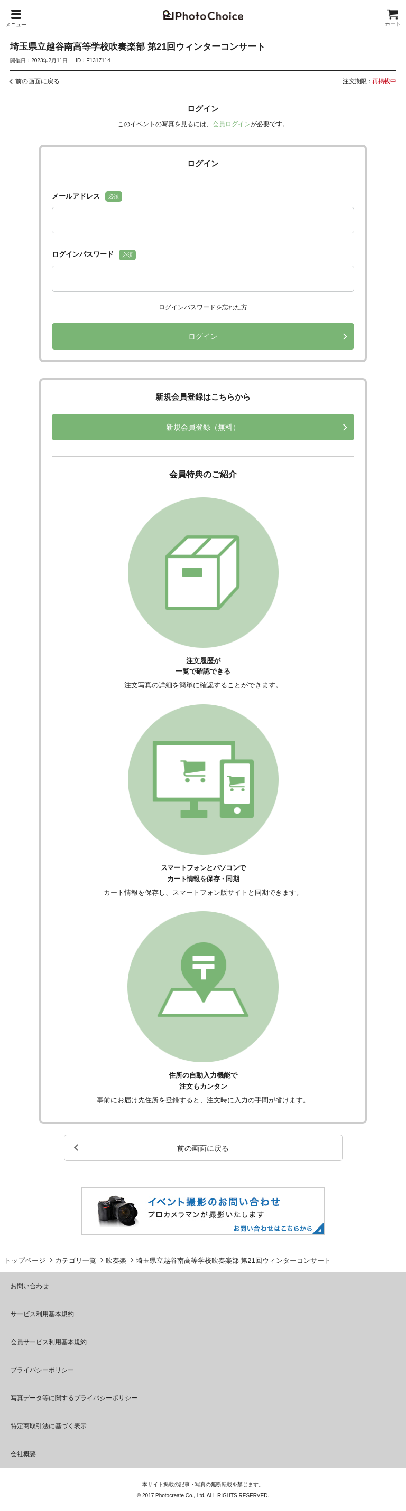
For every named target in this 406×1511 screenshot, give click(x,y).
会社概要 (23, 1454)
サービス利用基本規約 (42, 1314)
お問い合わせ (30, 1286)
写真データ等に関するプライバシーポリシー (74, 1398)
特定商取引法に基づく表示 (49, 1426)
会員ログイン (232, 124)
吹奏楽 (116, 1260)
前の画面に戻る (37, 81)
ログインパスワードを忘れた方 (203, 307)
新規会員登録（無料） (203, 427)
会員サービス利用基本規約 (49, 1342)
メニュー (15, 18)
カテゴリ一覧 (75, 1260)
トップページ (24, 1260)
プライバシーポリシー (42, 1370)
